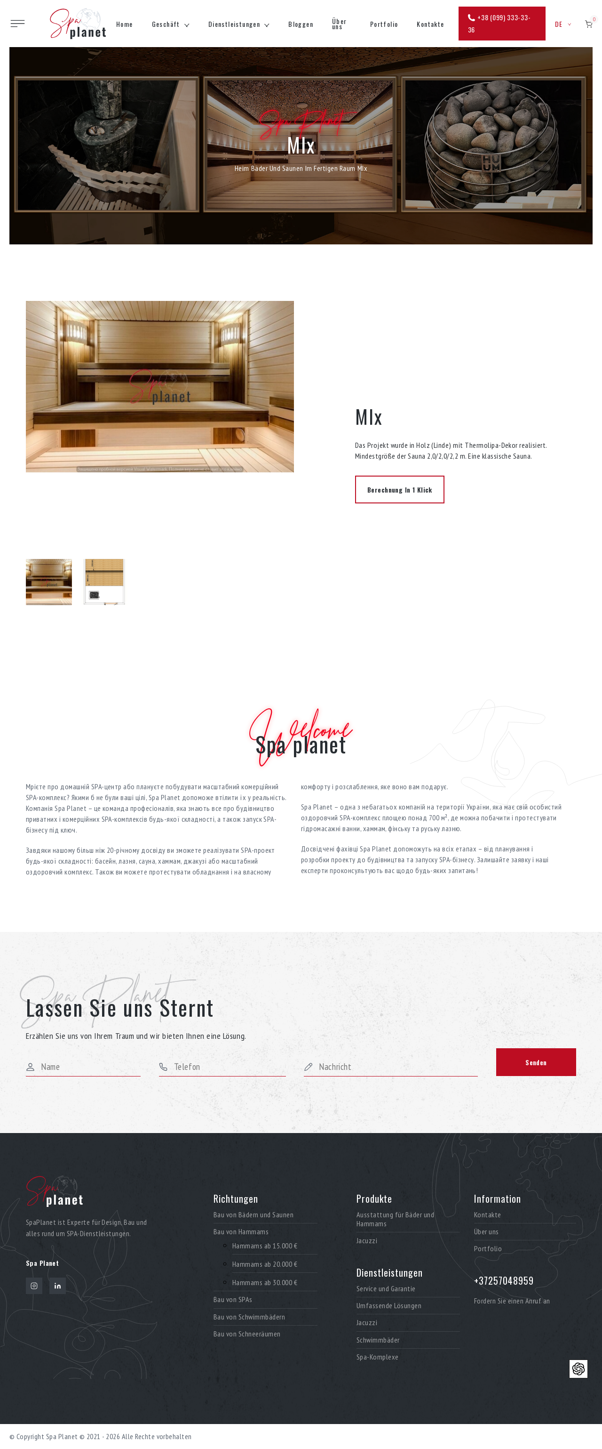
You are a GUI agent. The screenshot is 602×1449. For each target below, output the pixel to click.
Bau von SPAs (233, 1299)
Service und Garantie (386, 1288)
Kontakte (430, 24)
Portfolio (384, 24)
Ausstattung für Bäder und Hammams (395, 1219)
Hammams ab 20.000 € (264, 1264)
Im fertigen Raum (330, 168)
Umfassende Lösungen (388, 1305)
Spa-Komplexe (377, 1356)
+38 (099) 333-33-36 (499, 23)
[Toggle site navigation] (17, 23)
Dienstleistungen (234, 24)
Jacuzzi (366, 1240)
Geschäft (166, 24)
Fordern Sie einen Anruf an (512, 1300)
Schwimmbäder (378, 1340)
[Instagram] (34, 1286)
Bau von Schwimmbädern (249, 1316)
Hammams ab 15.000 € (264, 1245)
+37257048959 (504, 1280)
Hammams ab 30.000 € (264, 1282)
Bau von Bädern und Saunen (253, 1214)
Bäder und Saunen (277, 168)
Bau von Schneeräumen (247, 1333)
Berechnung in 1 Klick (399, 489)
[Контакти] (578, 1369)
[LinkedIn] (57, 1286)
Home (124, 24)
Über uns (339, 23)
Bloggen (300, 24)
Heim (242, 168)
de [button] (563, 24)
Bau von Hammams (241, 1231)
